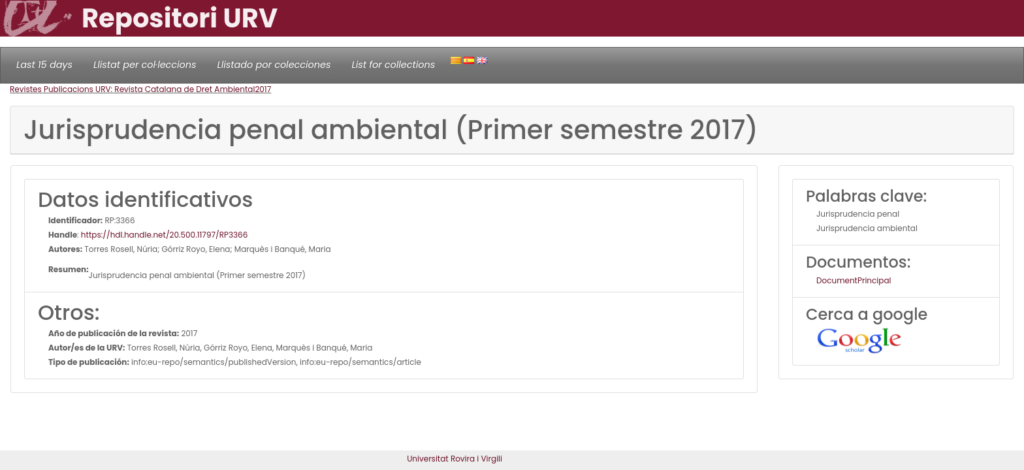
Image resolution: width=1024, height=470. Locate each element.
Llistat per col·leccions (145, 64)
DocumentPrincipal (853, 280)
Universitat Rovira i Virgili (454, 458)
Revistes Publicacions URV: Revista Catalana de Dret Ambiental (132, 89)
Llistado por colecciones (274, 64)
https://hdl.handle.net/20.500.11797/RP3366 (164, 234)
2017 (263, 89)
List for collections (393, 64)
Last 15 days (44, 64)
